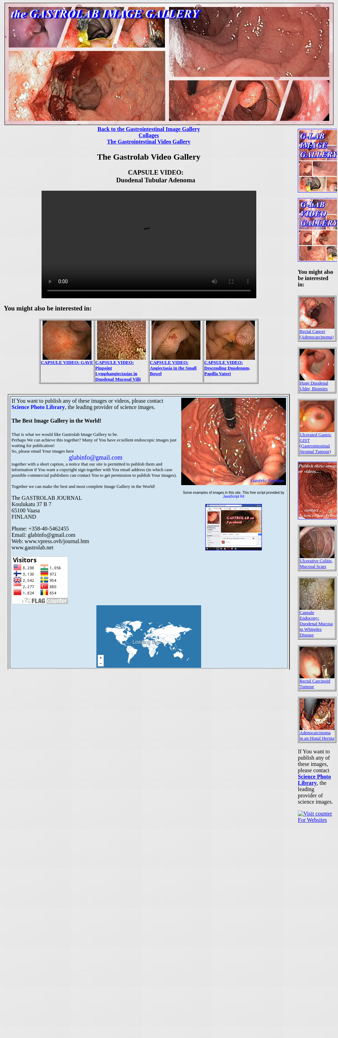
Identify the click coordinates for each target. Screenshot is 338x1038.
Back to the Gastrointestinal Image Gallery (148, 129)
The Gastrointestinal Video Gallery (148, 142)
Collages (149, 135)
